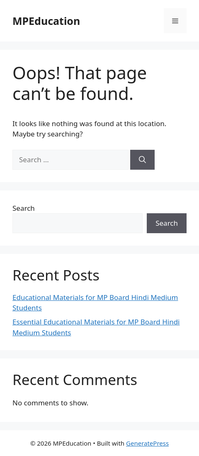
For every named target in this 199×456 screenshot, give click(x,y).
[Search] (142, 160)
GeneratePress (147, 443)
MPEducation (46, 21)
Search (23, 208)
